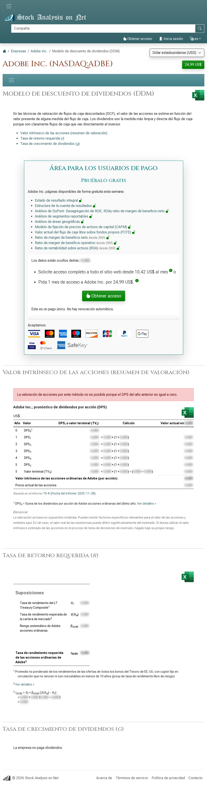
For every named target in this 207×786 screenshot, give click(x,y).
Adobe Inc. (39, 51)
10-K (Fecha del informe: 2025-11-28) (69, 493)
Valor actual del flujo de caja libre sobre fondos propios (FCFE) (85, 232)
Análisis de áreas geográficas (59, 222)
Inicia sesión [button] (171, 39)
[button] (170, 272)
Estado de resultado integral (58, 200)
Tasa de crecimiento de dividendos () (50, 144)
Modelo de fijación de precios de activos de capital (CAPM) (83, 227)
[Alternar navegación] (9, 6)
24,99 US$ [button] (193, 65)
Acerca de (104, 778)
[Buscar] (103, 28)
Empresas (18, 51)
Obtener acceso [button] (103, 296)
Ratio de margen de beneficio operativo (76, 243)
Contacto (195, 778)
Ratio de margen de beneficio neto (72, 237)
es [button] (194, 39)
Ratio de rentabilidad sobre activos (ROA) (77, 248)
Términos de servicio (132, 778)
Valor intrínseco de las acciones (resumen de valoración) (63, 133)
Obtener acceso (137, 39)
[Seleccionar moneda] (177, 53)
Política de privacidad (168, 778)
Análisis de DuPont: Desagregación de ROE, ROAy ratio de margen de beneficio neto (102, 211)
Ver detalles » (146, 503)
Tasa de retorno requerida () (42, 138)
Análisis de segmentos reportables (64, 216)
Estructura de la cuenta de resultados (65, 206)
